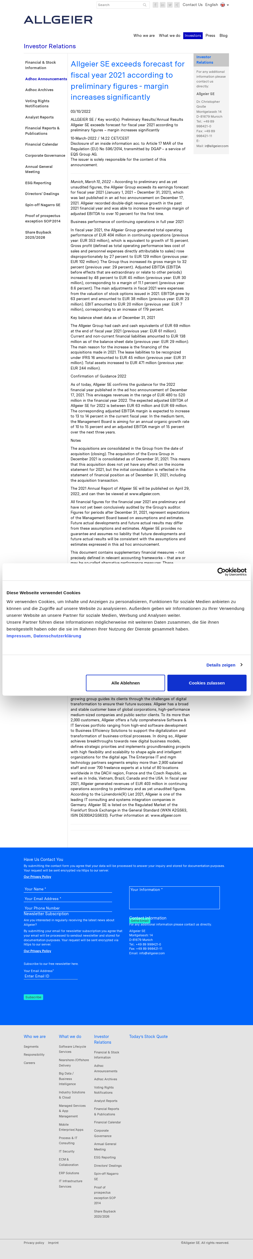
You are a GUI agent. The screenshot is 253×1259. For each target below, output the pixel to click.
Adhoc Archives (39, 90)
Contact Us (193, 5)
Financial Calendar (41, 144)
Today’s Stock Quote (148, 1036)
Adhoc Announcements (46, 79)
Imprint (53, 1243)
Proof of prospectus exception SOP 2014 (43, 218)
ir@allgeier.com (216, 146)
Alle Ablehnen (125, 682)
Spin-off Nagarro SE (42, 205)
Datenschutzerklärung (57, 635)
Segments (31, 1047)
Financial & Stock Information (40, 65)
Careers (29, 1063)
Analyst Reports (39, 117)
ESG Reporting (38, 183)
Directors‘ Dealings (42, 194)
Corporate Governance (45, 155)
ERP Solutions (69, 1173)
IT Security (67, 1151)
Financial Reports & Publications (42, 131)
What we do (70, 1036)
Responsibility (34, 1055)
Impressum (19, 635)
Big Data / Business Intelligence (67, 1078)
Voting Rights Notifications (37, 104)
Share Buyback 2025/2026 (38, 235)
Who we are (35, 1036)
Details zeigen (220, 664)
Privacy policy (34, 1243)
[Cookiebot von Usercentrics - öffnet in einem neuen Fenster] (221, 571)
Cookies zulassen (207, 682)
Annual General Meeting (39, 169)
